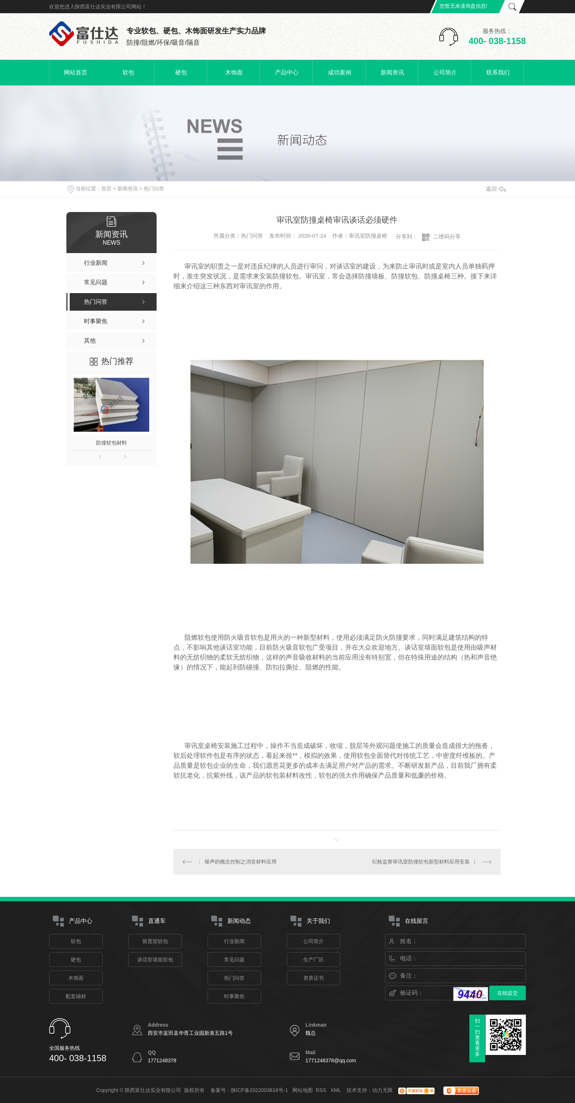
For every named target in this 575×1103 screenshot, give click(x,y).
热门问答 (154, 188)
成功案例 (339, 72)
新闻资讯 (392, 72)
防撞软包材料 (111, 443)
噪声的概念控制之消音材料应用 (240, 862)
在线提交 (507, 993)
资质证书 (313, 978)
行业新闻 (234, 941)
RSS (322, 1090)
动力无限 (382, 1090)
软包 (128, 72)
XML (336, 1090)
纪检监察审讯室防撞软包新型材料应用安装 (421, 862)
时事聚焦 (234, 996)
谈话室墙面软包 (155, 960)
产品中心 (287, 72)
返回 (496, 189)
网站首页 (75, 72)
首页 (106, 188)
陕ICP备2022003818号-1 (259, 1090)
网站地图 (302, 1090)
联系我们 (498, 72)
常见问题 (234, 960)
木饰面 (234, 72)
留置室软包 (155, 941)
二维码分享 (447, 236)
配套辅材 (76, 996)
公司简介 (445, 72)
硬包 (181, 72)
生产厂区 (313, 960)
